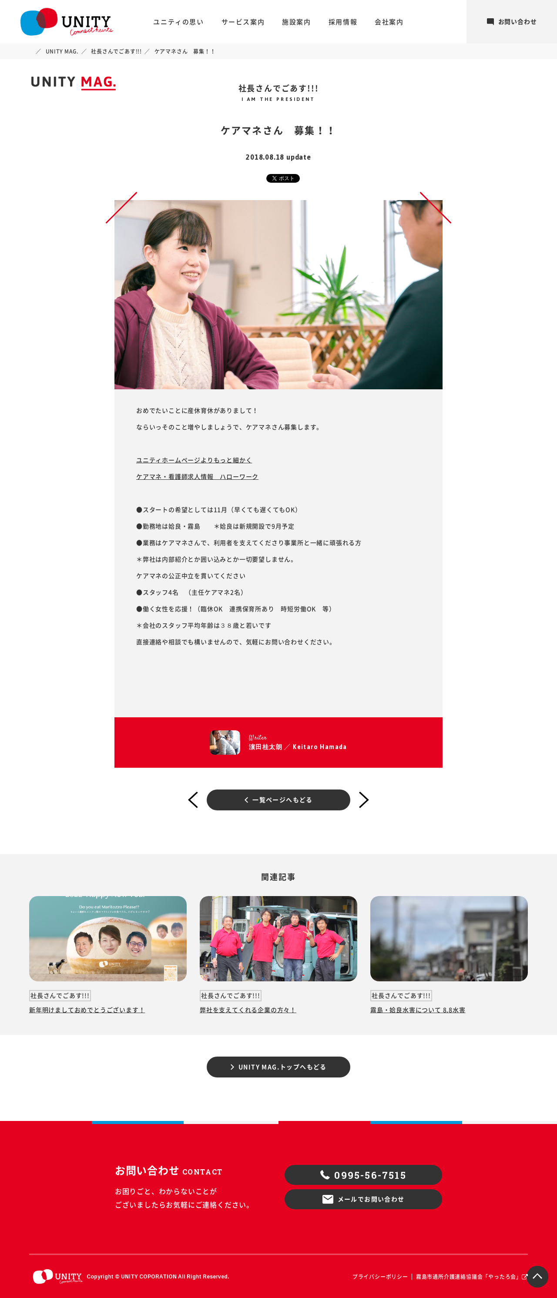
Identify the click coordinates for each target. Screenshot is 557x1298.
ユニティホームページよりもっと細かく (194, 460)
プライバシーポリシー (380, 1276)
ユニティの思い (178, 22)
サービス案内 (243, 22)
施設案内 (296, 22)
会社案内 (389, 22)
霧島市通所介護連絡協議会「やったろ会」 (469, 1276)
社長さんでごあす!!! (116, 51)
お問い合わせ (512, 21)
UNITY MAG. (62, 51)
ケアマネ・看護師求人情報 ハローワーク (197, 477)
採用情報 (343, 22)
